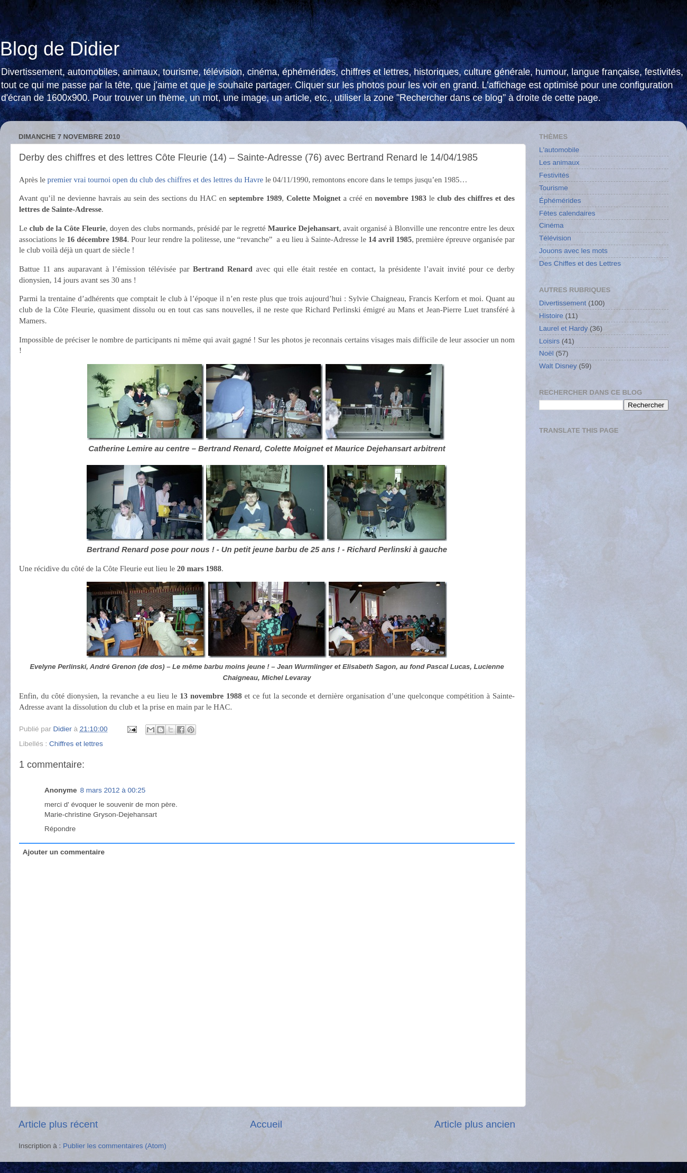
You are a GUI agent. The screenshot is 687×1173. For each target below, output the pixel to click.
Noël (546, 353)
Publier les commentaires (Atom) (114, 1146)
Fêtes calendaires (567, 213)
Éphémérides (560, 200)
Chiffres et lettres (76, 744)
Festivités (554, 175)
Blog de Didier (59, 49)
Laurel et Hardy (563, 328)
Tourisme (553, 188)
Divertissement (562, 303)
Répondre (60, 829)
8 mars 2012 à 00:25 (113, 790)
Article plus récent (58, 1124)
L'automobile (559, 150)
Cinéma (551, 225)
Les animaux (559, 162)
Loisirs (549, 341)
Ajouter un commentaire (64, 852)
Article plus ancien (474, 1124)
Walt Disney (558, 366)
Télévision (555, 238)
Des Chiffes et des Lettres (580, 263)
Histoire (551, 316)
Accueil (266, 1124)
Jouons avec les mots (573, 251)
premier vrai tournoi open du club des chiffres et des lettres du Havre (156, 179)
